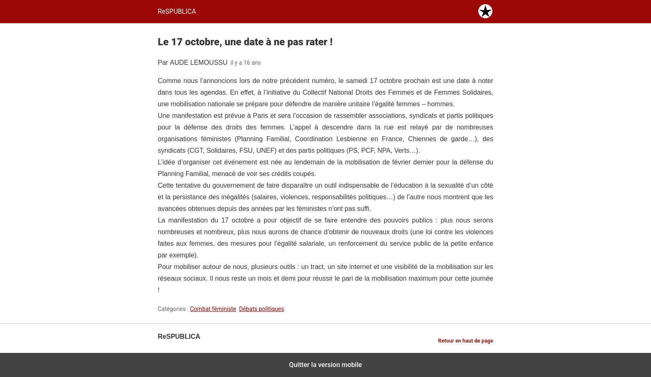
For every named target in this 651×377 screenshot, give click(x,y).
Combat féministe (213, 309)
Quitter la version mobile (325, 365)
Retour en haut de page (465, 341)
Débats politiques (261, 309)
